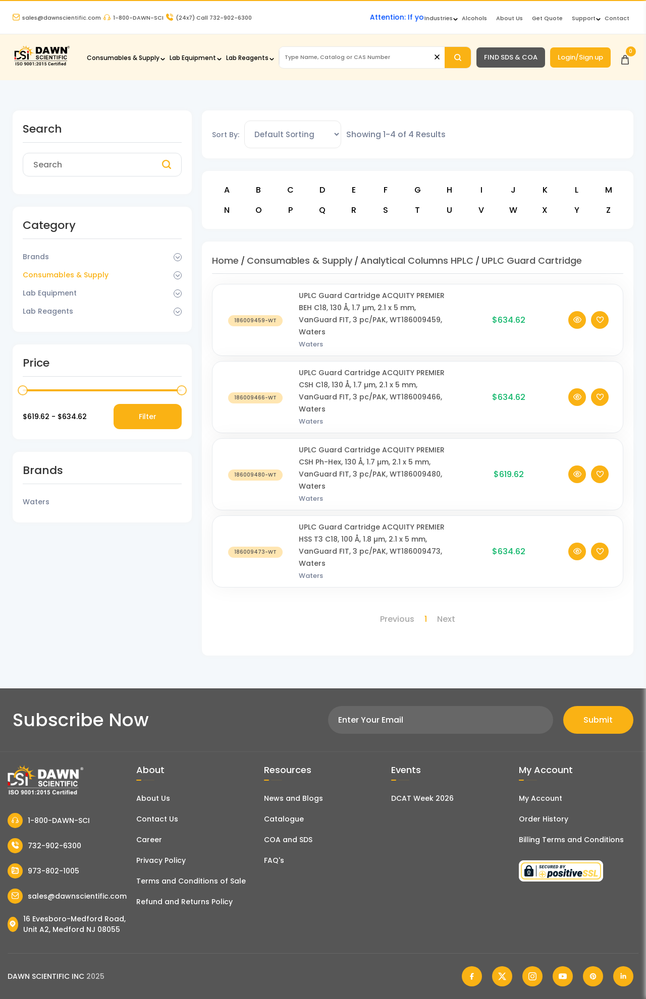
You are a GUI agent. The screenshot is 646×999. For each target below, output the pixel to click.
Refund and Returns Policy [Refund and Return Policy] (184, 902)
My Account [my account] (540, 798)
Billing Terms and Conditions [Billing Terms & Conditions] (571, 840)
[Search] (458, 57)
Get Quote (547, 18)
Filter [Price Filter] (147, 417)
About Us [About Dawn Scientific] (509, 18)
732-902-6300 (44, 845)
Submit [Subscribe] (598, 720)
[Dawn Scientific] (42, 64)
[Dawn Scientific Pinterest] (593, 976)
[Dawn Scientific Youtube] (563, 976)
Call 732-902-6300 (209, 18)
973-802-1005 (43, 870)
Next (446, 619)
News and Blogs (293, 798)
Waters (311, 359)
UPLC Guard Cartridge (531, 260)
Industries (438, 18)
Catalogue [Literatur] (284, 819)
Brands (36, 257)
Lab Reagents (247, 57)
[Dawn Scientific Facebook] (472, 976)
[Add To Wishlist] (600, 335)
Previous (397, 619)
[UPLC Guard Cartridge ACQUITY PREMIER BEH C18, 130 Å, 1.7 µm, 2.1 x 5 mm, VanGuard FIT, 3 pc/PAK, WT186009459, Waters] (256, 335)
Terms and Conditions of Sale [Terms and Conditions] (191, 881)
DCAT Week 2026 (422, 798)
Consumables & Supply (123, 57)
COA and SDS (288, 840)
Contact (617, 18)
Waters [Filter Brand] (36, 502)
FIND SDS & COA (510, 57)
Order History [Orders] (543, 819)
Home (225, 260)
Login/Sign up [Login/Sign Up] (580, 57)
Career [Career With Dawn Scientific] (149, 840)
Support (584, 18)
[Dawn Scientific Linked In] (623, 976)
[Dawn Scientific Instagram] (532, 976)
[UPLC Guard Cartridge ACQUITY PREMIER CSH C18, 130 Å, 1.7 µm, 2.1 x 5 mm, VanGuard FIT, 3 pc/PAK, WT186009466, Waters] (256, 412)
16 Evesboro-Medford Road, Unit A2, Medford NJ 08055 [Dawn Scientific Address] (67, 924)
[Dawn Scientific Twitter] (502, 976)
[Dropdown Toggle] (178, 257)
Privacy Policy (161, 860)
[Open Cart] (625, 57)
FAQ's (274, 860)
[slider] (23, 390)
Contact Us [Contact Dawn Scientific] (157, 819)
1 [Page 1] (425, 619)
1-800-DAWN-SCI (133, 18)
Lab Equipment (193, 57)
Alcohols (474, 18)
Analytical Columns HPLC (416, 260)
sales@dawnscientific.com (57, 18)
